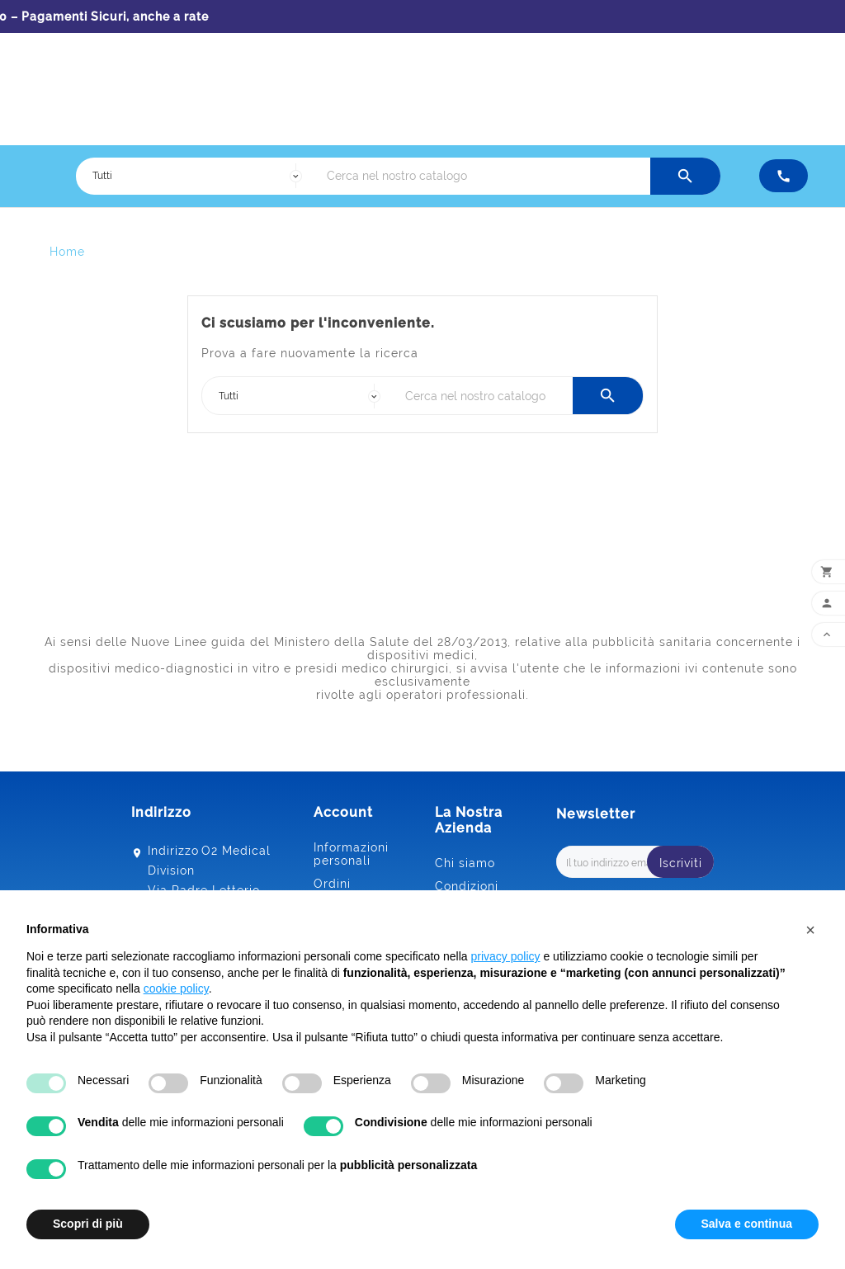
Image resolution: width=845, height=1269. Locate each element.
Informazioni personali (351, 854)
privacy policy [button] (506, 956)
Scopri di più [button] (88, 1223)
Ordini (332, 883)
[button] (810, 930)
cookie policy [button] (176, 988)
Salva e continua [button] (746, 1223)
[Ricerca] (484, 176)
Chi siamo (465, 863)
